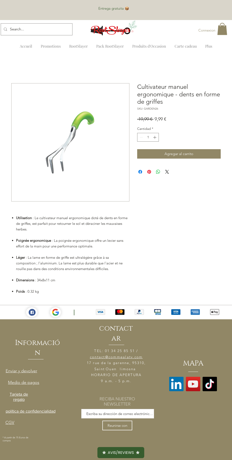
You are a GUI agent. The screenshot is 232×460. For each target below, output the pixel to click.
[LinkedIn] (176, 384)
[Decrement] (141, 137)
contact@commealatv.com (116, 357)
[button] (222, 29)
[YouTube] (193, 384)
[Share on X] (167, 172)
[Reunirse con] (117, 425)
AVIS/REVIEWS (121, 452)
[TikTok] (210, 384)
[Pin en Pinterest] (149, 172)
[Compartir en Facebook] (140, 172)
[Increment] (155, 137)
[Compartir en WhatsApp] (158, 172)
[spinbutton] (148, 137)
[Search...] (36, 29)
